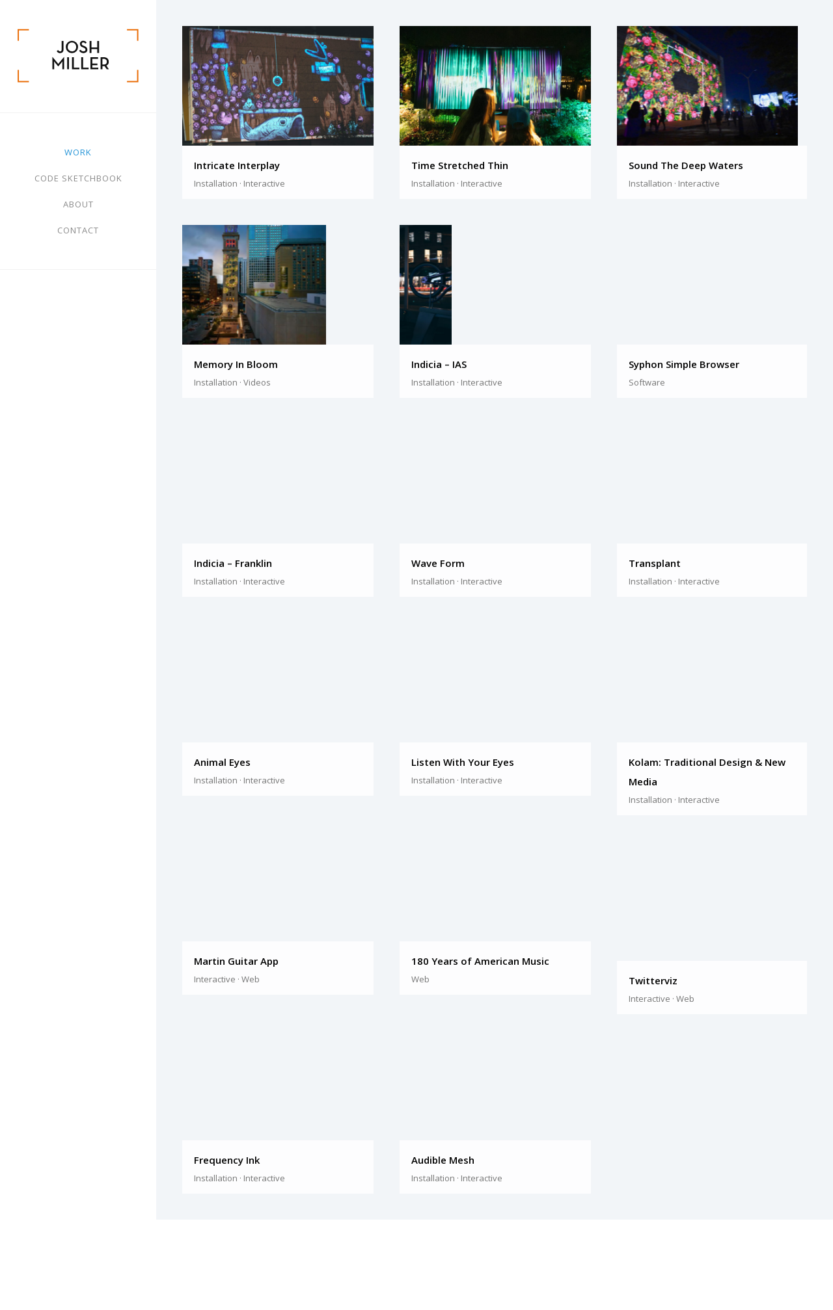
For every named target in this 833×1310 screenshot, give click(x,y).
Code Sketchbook (78, 178)
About (78, 204)
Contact (78, 230)
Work (78, 152)
